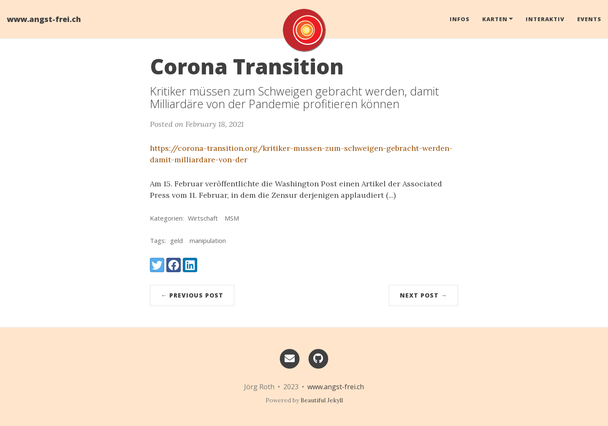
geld (176, 240)
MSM (232, 218)
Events (589, 19)
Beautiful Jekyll (322, 400)
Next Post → (423, 295)
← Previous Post (192, 295)
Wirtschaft (203, 218)
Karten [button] (495, 19)
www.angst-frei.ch (44, 19)
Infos (460, 19)
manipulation (208, 240)
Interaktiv (545, 19)
